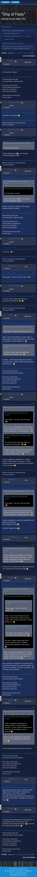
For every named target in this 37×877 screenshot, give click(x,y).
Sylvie (28, 36)
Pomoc (11, 868)
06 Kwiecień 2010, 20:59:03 (8, 294)
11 (24, 53)
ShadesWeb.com (23, 874)
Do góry (4, 854)
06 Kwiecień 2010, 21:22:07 (8, 785)
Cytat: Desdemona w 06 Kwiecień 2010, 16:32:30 (18, 327)
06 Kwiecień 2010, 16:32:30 (8, 273)
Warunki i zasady (18, 868)
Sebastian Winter (14, 102)
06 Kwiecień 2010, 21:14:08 (8, 486)
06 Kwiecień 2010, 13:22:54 (8, 138)
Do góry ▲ (25, 868)
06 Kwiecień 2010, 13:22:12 (8, 111)
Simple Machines (23, 872)
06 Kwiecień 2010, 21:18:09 (8, 706)
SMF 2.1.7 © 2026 (14, 872)
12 (26, 53)
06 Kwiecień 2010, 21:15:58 (8, 543)
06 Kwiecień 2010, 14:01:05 (8, 247)
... (16, 53)
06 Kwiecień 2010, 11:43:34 (8, 68)
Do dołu (4, 53)
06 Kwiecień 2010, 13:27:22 (8, 176)
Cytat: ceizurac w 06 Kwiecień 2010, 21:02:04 (17, 407)
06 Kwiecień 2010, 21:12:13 (8, 403)
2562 (30, 53)
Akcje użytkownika (29, 56)
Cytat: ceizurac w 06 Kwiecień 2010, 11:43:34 (17, 143)
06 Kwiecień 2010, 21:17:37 (8, 584)
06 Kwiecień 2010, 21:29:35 (8, 815)
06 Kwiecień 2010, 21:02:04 (8, 322)
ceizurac (11, 61)
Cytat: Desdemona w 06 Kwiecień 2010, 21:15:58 (18, 711)
